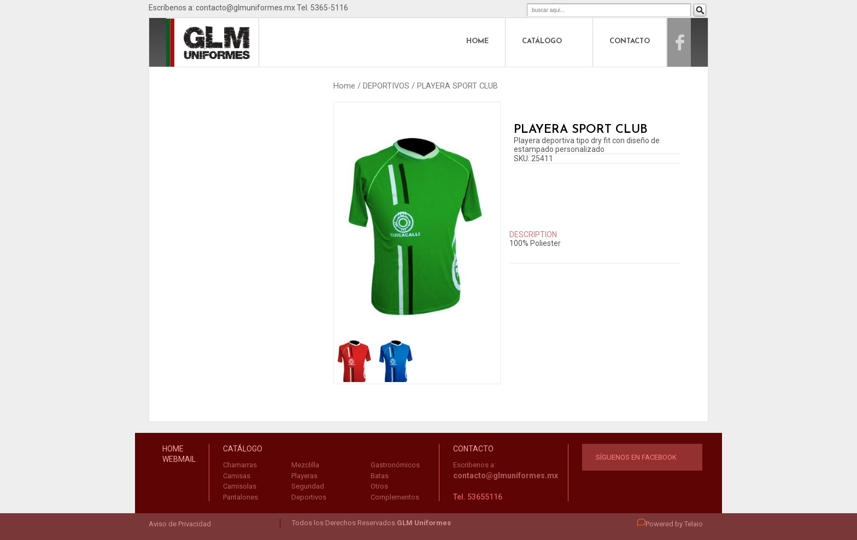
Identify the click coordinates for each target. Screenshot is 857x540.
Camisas (236, 476)
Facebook (691, 41)
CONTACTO (629, 41)
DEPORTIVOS (386, 86)
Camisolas (239, 486)
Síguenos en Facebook (636, 457)
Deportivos (308, 497)
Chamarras (240, 465)
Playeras (304, 476)
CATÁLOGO (542, 41)
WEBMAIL (179, 459)
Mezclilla (305, 465)
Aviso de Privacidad (180, 524)
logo (190, 41)
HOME (477, 41)
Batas (380, 476)
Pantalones (240, 497)
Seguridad (307, 486)
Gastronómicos (395, 465)
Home (344, 86)
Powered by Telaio (670, 524)
